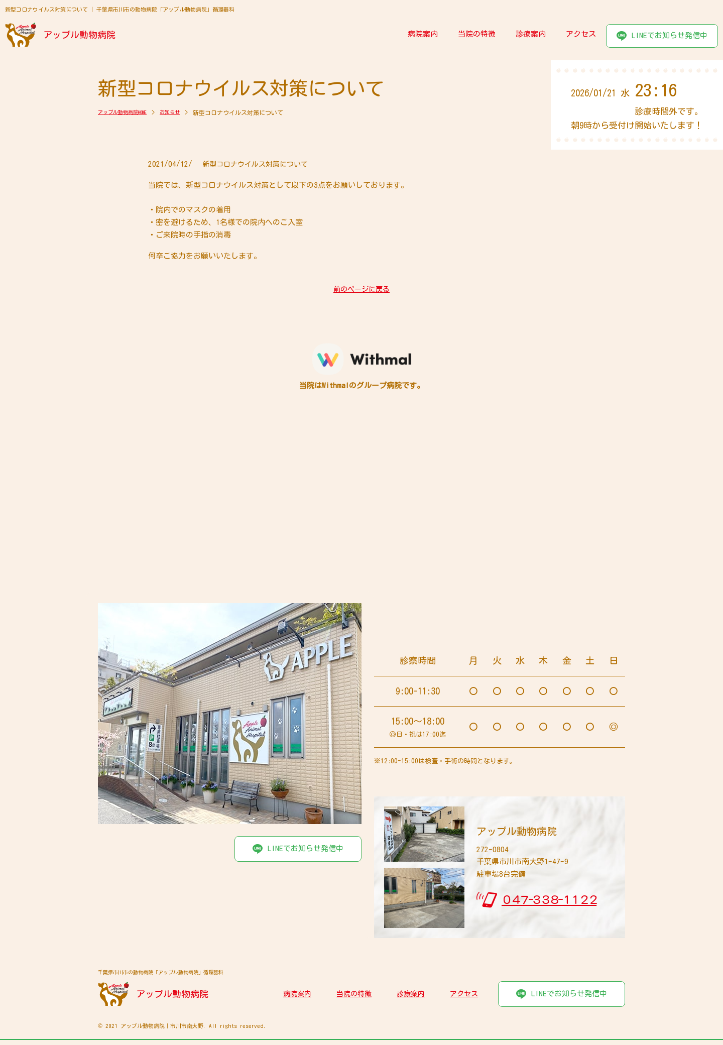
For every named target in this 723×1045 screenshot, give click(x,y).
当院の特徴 (477, 34)
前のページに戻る (361, 289)
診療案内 (531, 34)
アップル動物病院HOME (128, 112)
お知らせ (183, 112)
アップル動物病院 (80, 34)
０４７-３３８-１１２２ (549, 899)
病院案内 (423, 34)
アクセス (581, 34)
